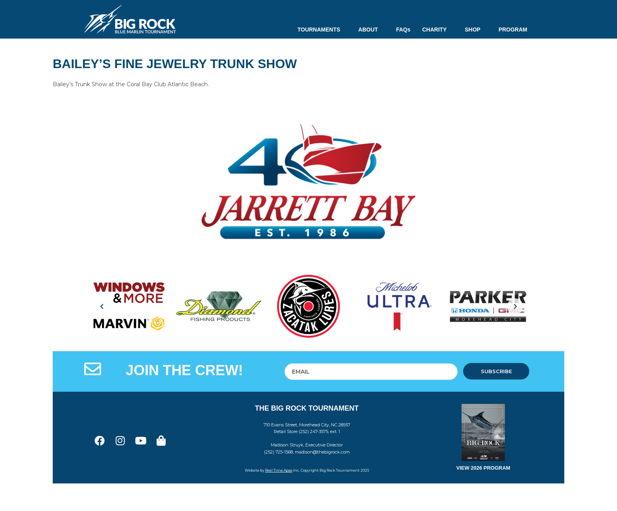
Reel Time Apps (278, 470)
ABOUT (371, 29)
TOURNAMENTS (322, 29)
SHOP (476, 29)
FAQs (403, 29)
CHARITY (437, 29)
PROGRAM (513, 29)
